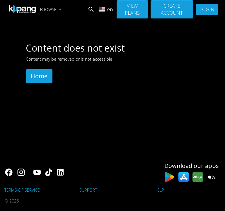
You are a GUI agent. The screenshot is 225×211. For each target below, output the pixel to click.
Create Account (172, 9)
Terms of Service (22, 190)
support (88, 190)
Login (207, 9)
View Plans (132, 9)
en (106, 9)
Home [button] (39, 76)
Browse (49, 9)
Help (159, 190)
